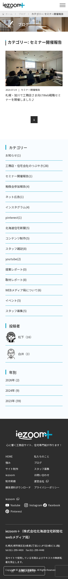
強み (8, 462)
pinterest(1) (13, 217)
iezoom (10, 475)
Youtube (15, 505)
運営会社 (39, 481)
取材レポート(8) (16, 279)
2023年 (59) (13, 401)
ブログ (38, 462)
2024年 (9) (12, 390)
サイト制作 (11, 469)
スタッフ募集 (41, 469)
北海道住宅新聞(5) (17, 228)
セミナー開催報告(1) (18, 176)
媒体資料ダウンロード (18, 487)
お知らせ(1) (13, 155)
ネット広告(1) (14, 197)
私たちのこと (41, 456)
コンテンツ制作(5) (17, 238)
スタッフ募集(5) (16, 311)
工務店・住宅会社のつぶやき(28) (27, 165)
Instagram (35, 505)
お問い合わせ (41, 475)
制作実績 (10, 481)
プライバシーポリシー (46, 487)
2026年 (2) (12, 380)
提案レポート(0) (16, 269)
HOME (9, 456)
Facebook (54, 505)
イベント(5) (13, 300)
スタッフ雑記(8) (16, 248)
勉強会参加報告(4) (17, 186)
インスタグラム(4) (17, 207)
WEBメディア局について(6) (23, 290)
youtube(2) (13, 259)
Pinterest (16, 511)
